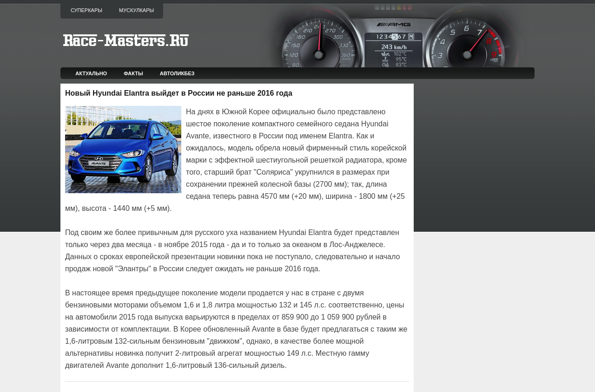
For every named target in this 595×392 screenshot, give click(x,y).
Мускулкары (136, 10)
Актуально (91, 73)
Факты (133, 73)
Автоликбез (177, 73)
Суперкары (86, 10)
